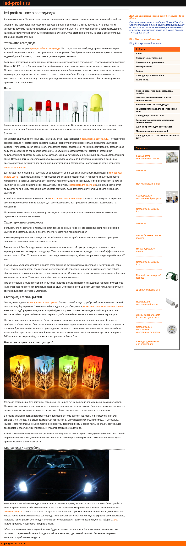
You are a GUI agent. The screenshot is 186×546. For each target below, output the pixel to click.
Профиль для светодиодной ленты (147, 303)
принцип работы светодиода (45, 48)
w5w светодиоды (13, 511)
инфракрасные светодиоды (94, 139)
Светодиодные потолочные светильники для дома (148, 329)
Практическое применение (150, 62)
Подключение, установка (149, 58)
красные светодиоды (15, 167)
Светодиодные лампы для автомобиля (147, 342)
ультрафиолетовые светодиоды (67, 198)
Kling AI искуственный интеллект (145, 39)
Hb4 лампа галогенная (148, 183)
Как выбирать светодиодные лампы (147, 157)
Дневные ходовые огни (148, 289)
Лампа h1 (141, 170)
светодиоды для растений (82, 185)
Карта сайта (142, 80)
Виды (139, 53)
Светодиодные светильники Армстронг (148, 197)
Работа (139, 71)
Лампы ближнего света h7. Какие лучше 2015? (148, 316)
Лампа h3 (141, 223)
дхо (115, 519)
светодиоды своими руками (42, 302)
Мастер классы (144, 66)
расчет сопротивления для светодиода (102, 306)
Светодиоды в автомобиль (150, 75)
